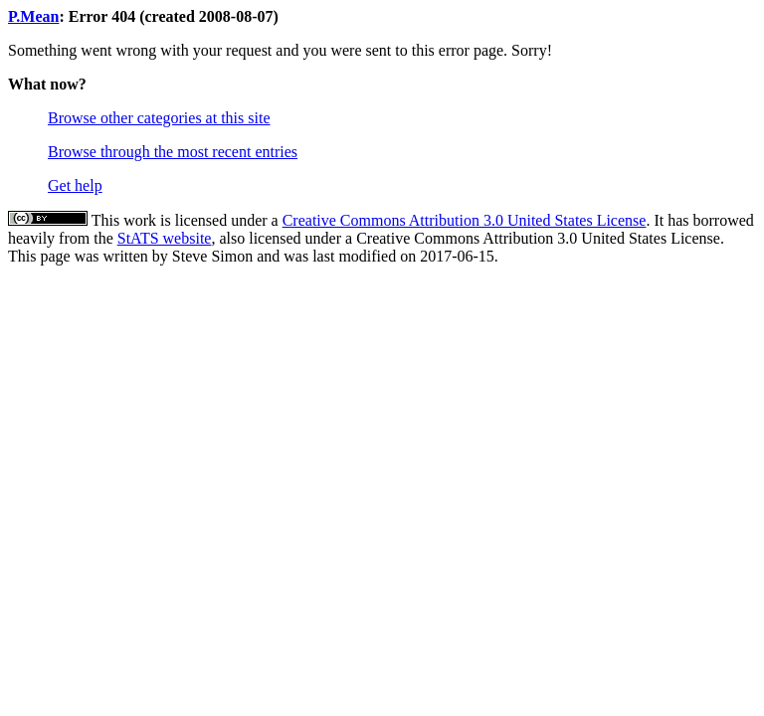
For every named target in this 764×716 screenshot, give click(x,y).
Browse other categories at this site (159, 117)
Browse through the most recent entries (172, 151)
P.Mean (33, 16)
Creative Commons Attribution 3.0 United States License (465, 220)
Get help (75, 185)
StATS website (164, 238)
